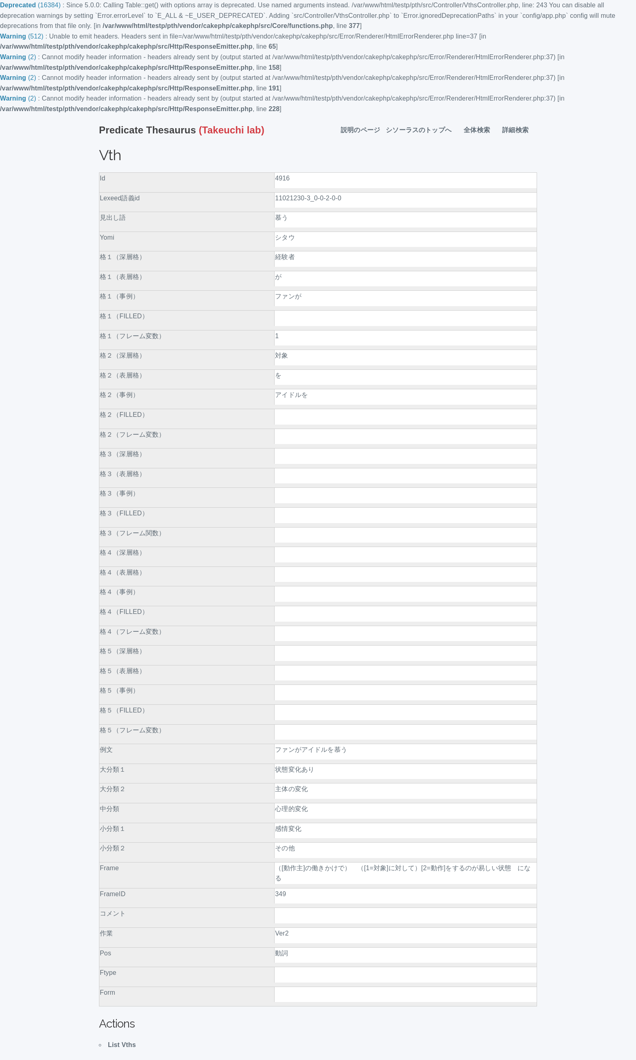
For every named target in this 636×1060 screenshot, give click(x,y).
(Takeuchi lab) (181, 129)
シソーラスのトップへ (422, 130)
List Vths (122, 1044)
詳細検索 (518, 130)
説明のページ (360, 130)
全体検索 (480, 130)
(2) (19, 57)
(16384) (31, 5)
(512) (22, 36)
